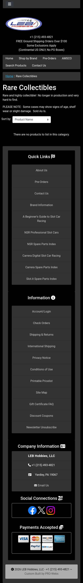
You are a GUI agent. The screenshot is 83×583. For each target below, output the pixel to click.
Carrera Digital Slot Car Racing (41, 255)
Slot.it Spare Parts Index (41, 279)
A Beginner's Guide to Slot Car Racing (41, 219)
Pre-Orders (49, 58)
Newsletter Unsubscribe (41, 427)
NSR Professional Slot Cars (41, 232)
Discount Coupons (41, 415)
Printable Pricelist (41, 381)
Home (9, 58)
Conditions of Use (41, 369)
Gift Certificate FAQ (42, 404)
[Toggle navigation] (10, 4)
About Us (41, 170)
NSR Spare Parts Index (41, 244)
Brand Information (41, 205)
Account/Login (41, 311)
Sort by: (6, 119)
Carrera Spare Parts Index (41, 267)
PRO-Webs (51, 573)
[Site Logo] (41, 22)
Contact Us (39, 65)
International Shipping (41, 346)
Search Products (16, 65)
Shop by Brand (28, 58)
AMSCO (67, 58)
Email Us (41, 485)
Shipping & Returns (41, 334)
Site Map (41, 392)
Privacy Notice (41, 357)
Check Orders (41, 323)
